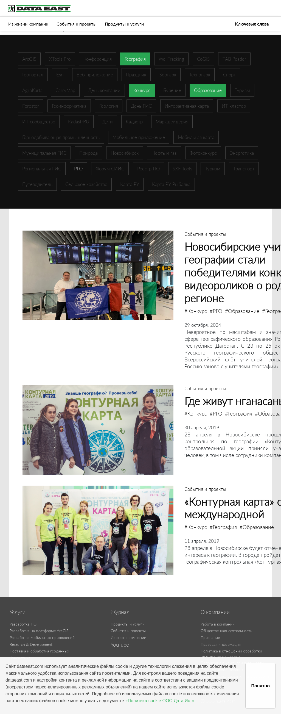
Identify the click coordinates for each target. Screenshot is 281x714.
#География (238, 413)
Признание (210, 637)
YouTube (120, 645)
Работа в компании (218, 624)
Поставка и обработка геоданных (39, 651)
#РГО (216, 311)
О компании (215, 612)
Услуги (18, 612)
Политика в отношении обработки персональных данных (231, 653)
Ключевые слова (252, 23)
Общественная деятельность (226, 630)
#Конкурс (195, 311)
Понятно (260, 685)
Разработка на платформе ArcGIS (39, 630)
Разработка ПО (23, 624)
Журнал (120, 612)
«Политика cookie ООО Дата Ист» (160, 700)
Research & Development (31, 644)
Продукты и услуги (124, 23)
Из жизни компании (28, 23)
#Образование (242, 311)
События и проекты (77, 23)
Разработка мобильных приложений (42, 637)
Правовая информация (221, 644)
